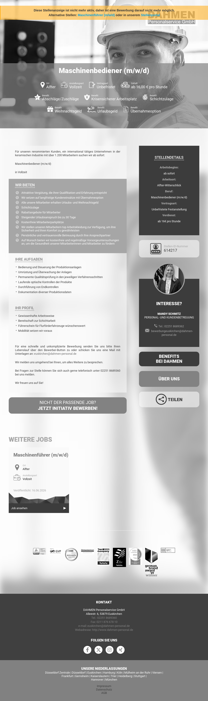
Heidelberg (125, 676)
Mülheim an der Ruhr (137, 672)
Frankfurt (67, 676)
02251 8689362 (174, 326)
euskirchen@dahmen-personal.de (55, 353)
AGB (104, 693)
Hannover (97, 679)
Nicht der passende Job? (68, 405)
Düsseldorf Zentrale (57, 672)
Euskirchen (94, 672)
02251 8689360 (107, 617)
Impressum (104, 686)
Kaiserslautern (100, 676)
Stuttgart (139, 676)
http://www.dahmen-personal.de (112, 629)
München (111, 679)
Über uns (169, 378)
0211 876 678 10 (107, 622)
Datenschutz (104, 689)
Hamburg (109, 672)
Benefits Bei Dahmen (169, 359)
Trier (114, 676)
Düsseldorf (78, 672)
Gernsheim (82, 676)
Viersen (157, 672)
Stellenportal (150, 15)
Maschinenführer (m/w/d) (96, 15)
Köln (119, 672)
